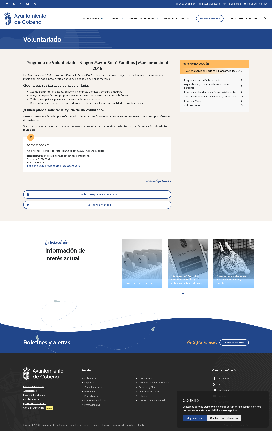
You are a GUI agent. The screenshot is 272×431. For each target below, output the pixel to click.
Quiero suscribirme (234, 342)
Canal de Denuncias (33, 407)
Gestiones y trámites (176, 18)
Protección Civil (92, 404)
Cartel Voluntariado (99, 204)
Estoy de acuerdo (194, 418)
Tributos (143, 396)
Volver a (212, 70)
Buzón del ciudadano (34, 394)
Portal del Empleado (33, 386)
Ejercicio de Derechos (34, 403)
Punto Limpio (91, 396)
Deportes (89, 382)
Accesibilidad (30, 390)
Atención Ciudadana (149, 391)
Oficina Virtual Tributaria (243, 18)
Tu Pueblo (114, 18)
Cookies (142, 425)
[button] (183, 293)
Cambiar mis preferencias (224, 418)
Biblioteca (89, 391)
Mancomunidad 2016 (95, 400)
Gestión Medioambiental (152, 400)
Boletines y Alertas (148, 387)
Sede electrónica (210, 18)
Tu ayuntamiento (89, 18)
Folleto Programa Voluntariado (99, 194)
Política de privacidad (113, 425)
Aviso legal (131, 425)
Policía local (90, 378)
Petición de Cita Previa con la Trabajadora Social (54, 165)
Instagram (224, 390)
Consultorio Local (93, 387)
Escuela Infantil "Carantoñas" (154, 382)
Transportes (145, 378)
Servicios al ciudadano (141, 18)
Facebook (224, 378)
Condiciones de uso (33, 399)
